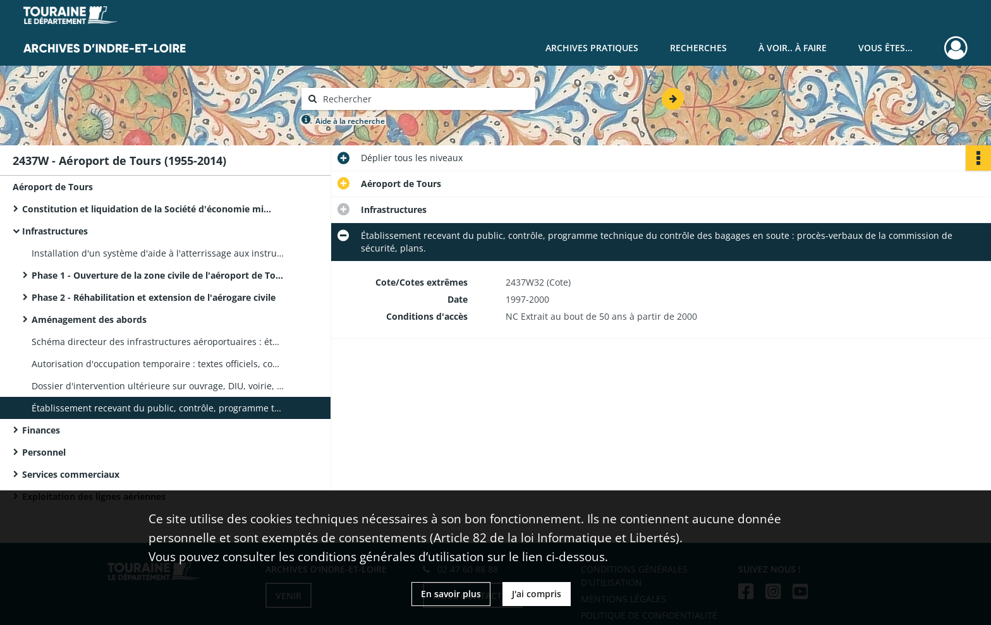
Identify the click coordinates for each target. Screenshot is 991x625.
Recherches (698, 48)
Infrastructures (55, 231)
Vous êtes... (885, 48)
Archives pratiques (591, 48)
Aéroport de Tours (53, 187)
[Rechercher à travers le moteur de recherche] (424, 99)
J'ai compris (536, 594)
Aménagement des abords (89, 319)
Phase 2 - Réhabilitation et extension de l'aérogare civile (154, 297)
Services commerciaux (70, 474)
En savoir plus (451, 594)
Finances (41, 430)
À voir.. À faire (792, 48)
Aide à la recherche (350, 121)
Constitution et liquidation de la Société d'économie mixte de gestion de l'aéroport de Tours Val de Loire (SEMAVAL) (148, 209)
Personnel (44, 452)
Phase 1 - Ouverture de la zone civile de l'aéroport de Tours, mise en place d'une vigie (158, 275)
